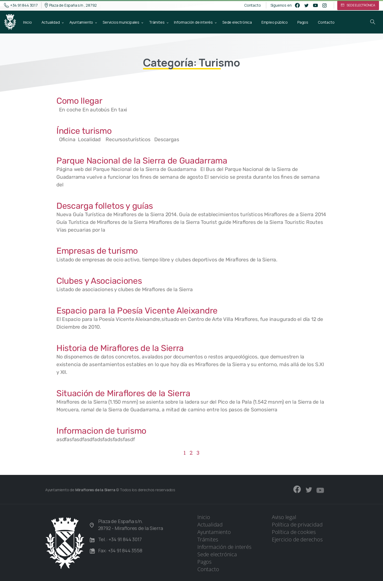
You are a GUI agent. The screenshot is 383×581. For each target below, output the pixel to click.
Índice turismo (84, 131)
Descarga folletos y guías (104, 206)
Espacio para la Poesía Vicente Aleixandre (137, 311)
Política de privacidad (297, 524)
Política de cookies (294, 532)
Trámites (207, 539)
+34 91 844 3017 (21, 5)
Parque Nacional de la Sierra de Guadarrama (141, 161)
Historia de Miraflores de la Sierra (120, 348)
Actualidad (210, 524)
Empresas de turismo (97, 251)
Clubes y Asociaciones (99, 281)
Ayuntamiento (214, 532)
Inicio (203, 517)
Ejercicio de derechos (297, 539)
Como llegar (79, 101)
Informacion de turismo (101, 431)
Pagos (204, 561)
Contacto (252, 5)
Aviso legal (284, 517)
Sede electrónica (217, 554)
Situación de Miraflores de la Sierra (123, 393)
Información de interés (224, 546)
